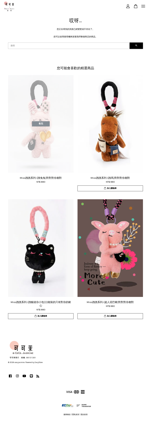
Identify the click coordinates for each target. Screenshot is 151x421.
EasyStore (39, 362)
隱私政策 (75, 414)
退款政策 (84, 414)
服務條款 (67, 414)
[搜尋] (69, 45)
